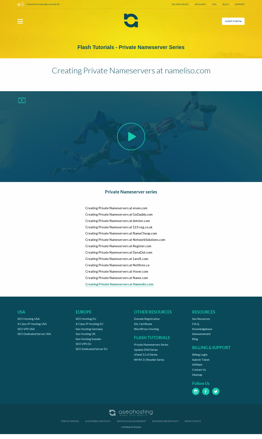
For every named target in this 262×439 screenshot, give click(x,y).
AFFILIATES (200, 4)
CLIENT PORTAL (232, 21)
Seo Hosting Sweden (88, 342)
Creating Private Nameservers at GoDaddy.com (119, 215)
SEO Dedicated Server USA (34, 337)
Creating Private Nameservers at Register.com (118, 248)
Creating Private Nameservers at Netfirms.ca (117, 267)
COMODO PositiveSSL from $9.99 (42, 4)
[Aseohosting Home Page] (131, 21)
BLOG (226, 4)
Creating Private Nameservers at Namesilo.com (120, 287)
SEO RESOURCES (180, 4)
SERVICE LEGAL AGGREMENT (131, 426)
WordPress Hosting (146, 332)
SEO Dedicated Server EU (92, 353)
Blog (195, 342)
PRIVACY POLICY (193, 426)
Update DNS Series (146, 353)
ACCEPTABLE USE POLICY (98, 426)
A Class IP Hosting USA (32, 326)
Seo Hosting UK (86, 337)
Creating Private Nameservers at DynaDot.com (119, 254)
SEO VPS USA (26, 332)
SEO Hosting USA (28, 321)
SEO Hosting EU (86, 321)
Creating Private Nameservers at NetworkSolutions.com (125, 241)
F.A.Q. (196, 326)
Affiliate (197, 369)
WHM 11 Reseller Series (149, 363)
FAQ (214, 4)
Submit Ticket (201, 363)
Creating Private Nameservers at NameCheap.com (121, 235)
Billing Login (200, 358)
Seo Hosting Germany (89, 332)
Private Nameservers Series (151, 348)
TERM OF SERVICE (70, 426)
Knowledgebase (202, 332)
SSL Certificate (143, 326)
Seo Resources (201, 321)
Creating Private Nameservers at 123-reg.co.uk (118, 228)
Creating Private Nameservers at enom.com (116, 209)
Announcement (201, 337)
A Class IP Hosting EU (89, 326)
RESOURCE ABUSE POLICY (165, 426)
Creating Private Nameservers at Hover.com (116, 274)
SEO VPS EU (83, 347)
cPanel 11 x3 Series (146, 358)
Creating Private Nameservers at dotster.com (117, 222)
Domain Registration (147, 321)
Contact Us (199, 374)
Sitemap (197, 379)
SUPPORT (240, 4)
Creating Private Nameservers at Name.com (116, 280)
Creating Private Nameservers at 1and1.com (116, 261)
